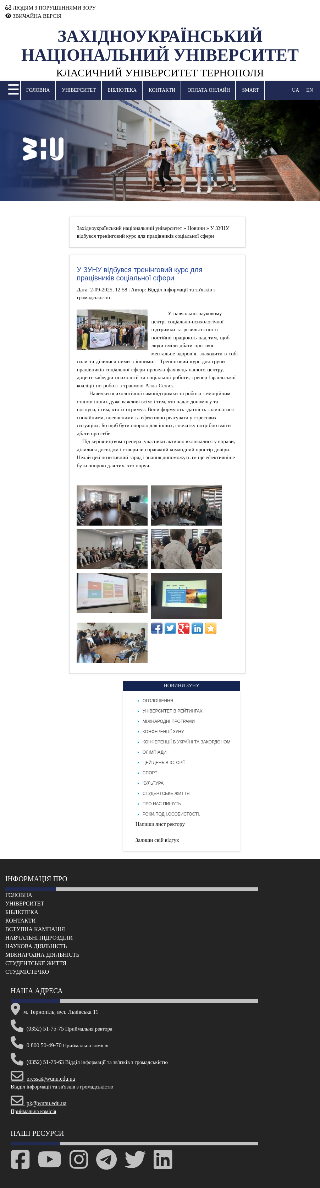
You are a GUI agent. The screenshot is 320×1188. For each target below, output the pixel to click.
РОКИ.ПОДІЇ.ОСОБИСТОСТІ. (171, 814)
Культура (153, 783)
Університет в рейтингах (173, 711)
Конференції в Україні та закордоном (187, 742)
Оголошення (158, 700)
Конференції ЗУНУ (163, 731)
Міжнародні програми (169, 721)
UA (295, 90)
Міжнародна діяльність (42, 955)
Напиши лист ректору (160, 824)
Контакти (162, 90)
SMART (250, 90)
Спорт (150, 772)
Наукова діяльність (36, 946)
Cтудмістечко (27, 972)
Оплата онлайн (208, 90)
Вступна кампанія (35, 929)
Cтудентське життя (35, 963)
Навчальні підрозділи (39, 938)
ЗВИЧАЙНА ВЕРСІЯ (33, 16)
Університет (79, 90)
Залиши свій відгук (157, 840)
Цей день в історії (164, 762)
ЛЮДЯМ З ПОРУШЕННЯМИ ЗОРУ (50, 8)
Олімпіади (155, 752)
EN (309, 90)
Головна (38, 90)
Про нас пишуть (162, 803)
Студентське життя (166, 793)
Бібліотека (122, 90)
